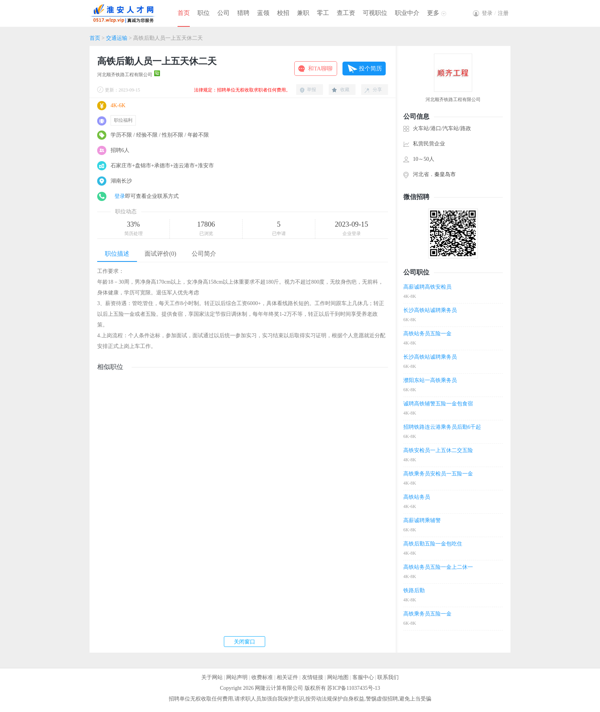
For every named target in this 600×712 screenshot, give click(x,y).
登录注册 (495, 13)
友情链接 (312, 677)
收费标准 (262, 677)
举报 (311, 89)
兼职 (303, 13)
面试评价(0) (160, 253)
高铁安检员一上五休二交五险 (438, 450)
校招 (283, 13)
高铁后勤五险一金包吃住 (432, 544)
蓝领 (263, 13)
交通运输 (116, 38)
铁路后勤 (414, 590)
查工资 (346, 13)
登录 (119, 196)
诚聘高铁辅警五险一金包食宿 (438, 404)
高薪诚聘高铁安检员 (427, 287)
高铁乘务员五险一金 (427, 614)
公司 (223, 13)
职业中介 (407, 13)
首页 (184, 13)
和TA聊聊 (320, 68)
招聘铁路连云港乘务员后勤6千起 (442, 427)
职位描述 (117, 253)
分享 (377, 89)
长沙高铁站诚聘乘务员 (430, 310)
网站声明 (237, 677)
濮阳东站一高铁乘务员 (430, 380)
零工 (323, 13)
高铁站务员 (416, 497)
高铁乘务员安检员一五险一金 (438, 474)
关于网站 (212, 677)
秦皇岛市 (445, 174)
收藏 (344, 89)
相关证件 (287, 677)
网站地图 (338, 677)
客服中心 (363, 677)
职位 (203, 13)
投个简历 (370, 68)
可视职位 (375, 13)
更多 (433, 13)
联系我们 (388, 677)
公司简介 (204, 253)
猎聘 (243, 13)
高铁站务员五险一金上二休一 (438, 567)
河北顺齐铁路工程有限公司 (124, 74)
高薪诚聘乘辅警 (422, 520)
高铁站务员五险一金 (427, 333)
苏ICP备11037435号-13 (353, 688)
